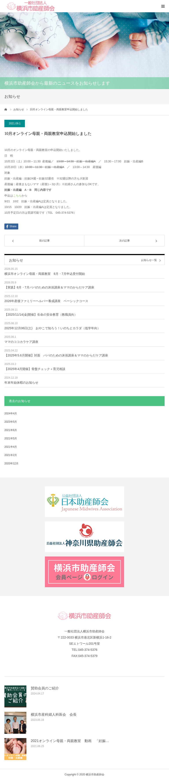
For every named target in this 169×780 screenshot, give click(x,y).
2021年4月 (10, 446)
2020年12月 (11, 463)
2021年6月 (10, 430)
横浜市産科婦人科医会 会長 (54, 714)
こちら (17, 195)
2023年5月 (10, 421)
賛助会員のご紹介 (45, 688)
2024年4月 (10, 413)
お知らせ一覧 (149, 260)
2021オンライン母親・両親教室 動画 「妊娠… (70, 741)
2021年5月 (10, 438)
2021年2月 (10, 455)
